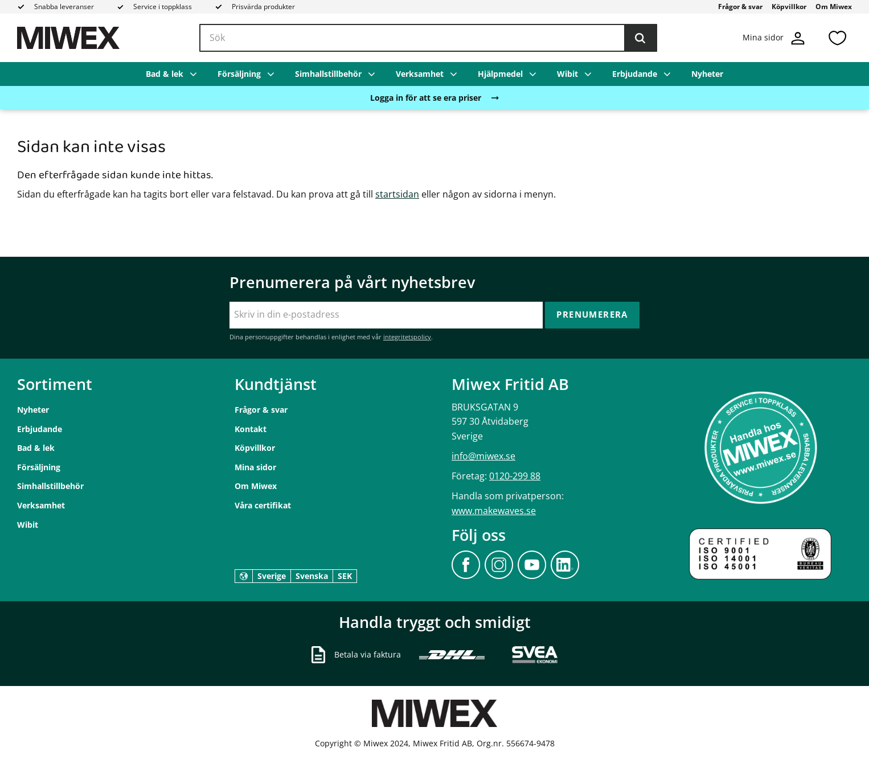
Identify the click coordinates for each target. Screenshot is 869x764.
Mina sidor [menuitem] (255, 467)
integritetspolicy (407, 336)
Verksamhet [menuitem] (420, 73)
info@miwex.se (483, 456)
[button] (837, 38)
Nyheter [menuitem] (707, 73)
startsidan (397, 194)
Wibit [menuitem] (567, 73)
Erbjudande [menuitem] (634, 73)
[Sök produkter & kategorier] (428, 38)
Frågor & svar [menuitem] (740, 6)
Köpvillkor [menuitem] (789, 6)
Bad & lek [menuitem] (164, 73)
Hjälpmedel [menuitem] (500, 73)
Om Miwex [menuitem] (833, 6)
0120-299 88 (514, 476)
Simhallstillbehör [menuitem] (328, 73)
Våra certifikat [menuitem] (263, 505)
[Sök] (640, 38)
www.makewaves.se (494, 510)
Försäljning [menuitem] (239, 73)
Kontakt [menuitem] (251, 429)
